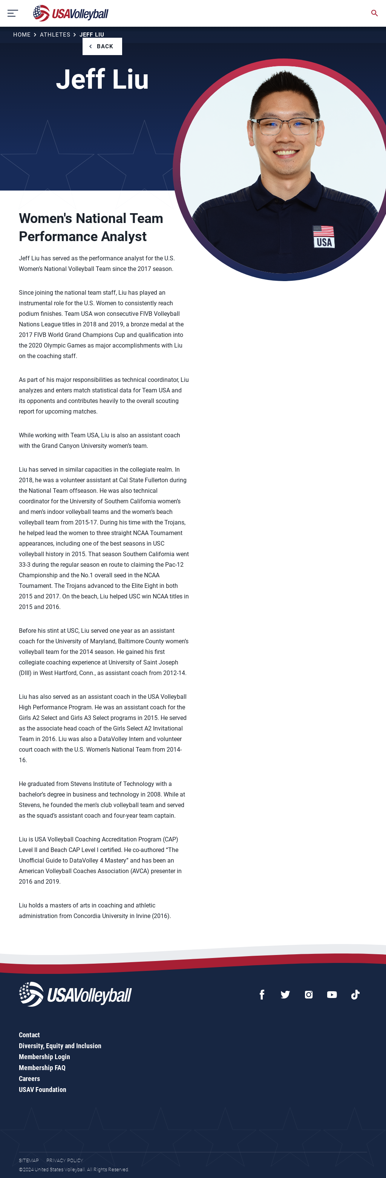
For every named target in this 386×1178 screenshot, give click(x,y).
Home (22, 34)
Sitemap (29, 1160)
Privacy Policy (64, 1160)
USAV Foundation (42, 1089)
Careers (29, 1079)
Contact (29, 1035)
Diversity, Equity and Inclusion (60, 1046)
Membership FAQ (42, 1068)
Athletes (55, 34)
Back (105, 46)
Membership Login (44, 1057)
